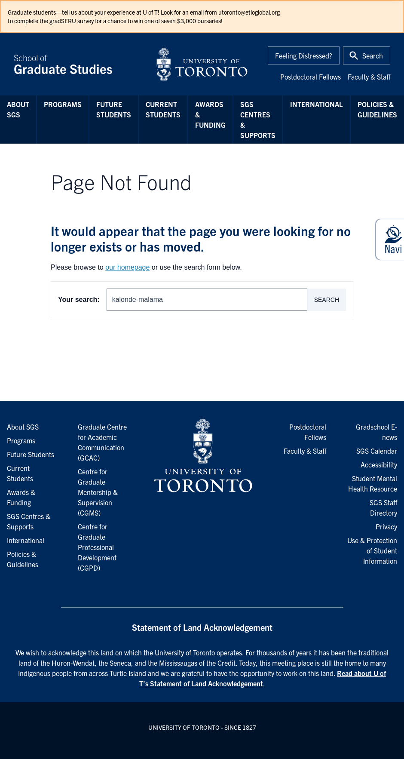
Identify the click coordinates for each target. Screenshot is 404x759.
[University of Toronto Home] (202, 64)
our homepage (127, 267)
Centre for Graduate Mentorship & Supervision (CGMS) (98, 492)
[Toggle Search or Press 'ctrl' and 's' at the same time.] (366, 55)
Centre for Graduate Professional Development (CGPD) (97, 547)
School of (79, 64)
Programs (63, 104)
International (316, 104)
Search (326, 299)
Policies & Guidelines (377, 109)
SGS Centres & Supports (257, 119)
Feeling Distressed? (303, 55)
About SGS (18, 109)
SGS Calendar (376, 450)
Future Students (113, 109)
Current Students (163, 109)
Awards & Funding (210, 114)
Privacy (386, 526)
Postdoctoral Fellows (310, 76)
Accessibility (379, 464)
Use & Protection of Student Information (372, 550)
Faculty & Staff (369, 76)
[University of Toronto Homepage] (202, 456)
